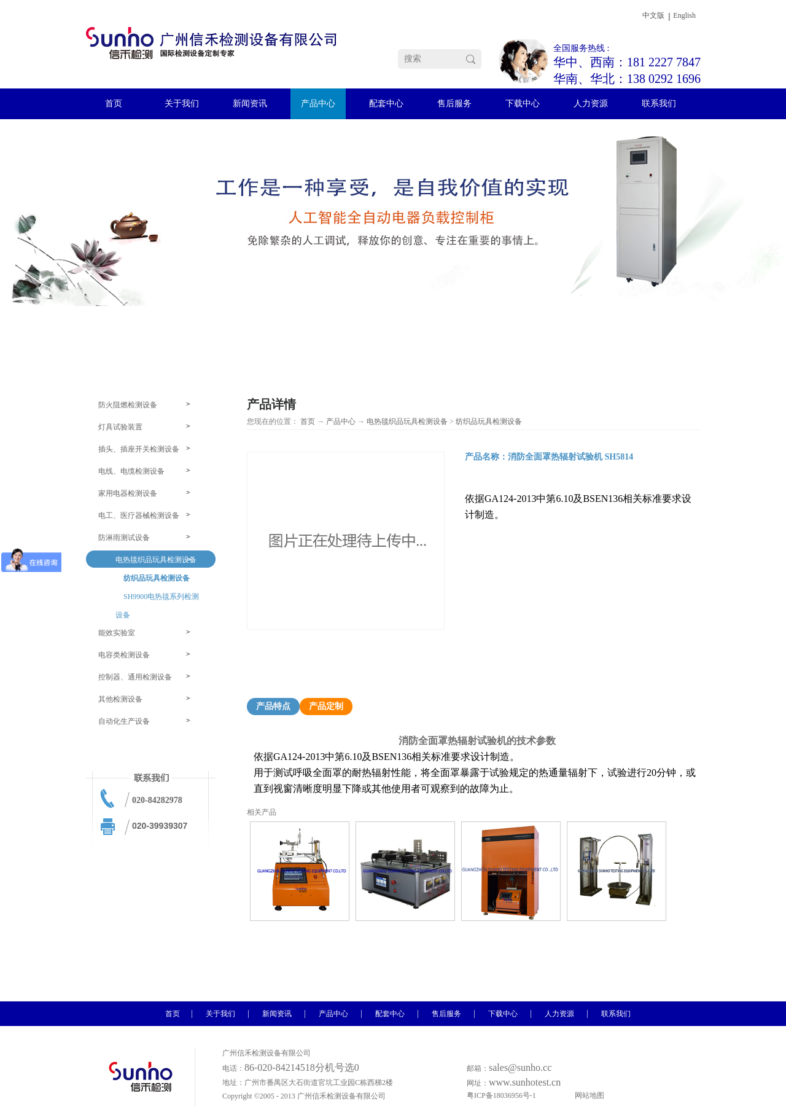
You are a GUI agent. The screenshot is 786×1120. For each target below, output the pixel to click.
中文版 (653, 15)
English (684, 15)
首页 (307, 421)
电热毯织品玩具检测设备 (407, 421)
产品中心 (341, 421)
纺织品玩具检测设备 (489, 421)
